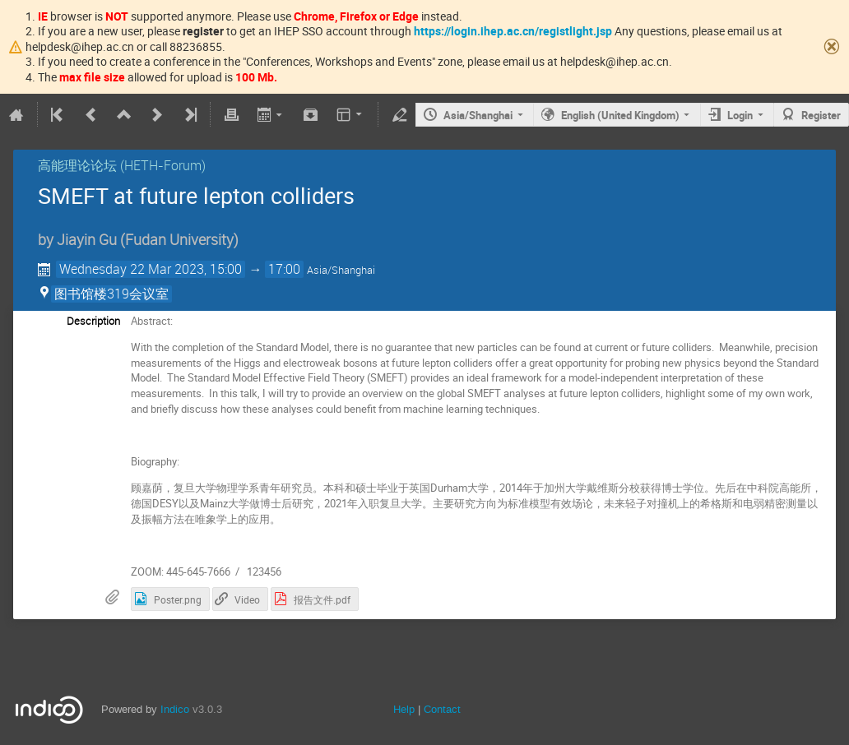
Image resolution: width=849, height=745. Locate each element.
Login (740, 115)
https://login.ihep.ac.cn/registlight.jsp (513, 31)
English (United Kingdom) (620, 115)
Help (404, 709)
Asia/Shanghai (478, 115)
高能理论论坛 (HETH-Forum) (122, 165)
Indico (174, 709)
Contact (442, 709)
